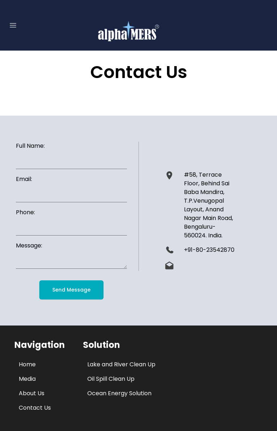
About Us (31, 393)
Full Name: (30, 146)
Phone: (25, 212)
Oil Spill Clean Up (111, 379)
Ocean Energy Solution (119, 393)
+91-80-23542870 (209, 250)
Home (27, 364)
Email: (24, 179)
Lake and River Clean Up (121, 364)
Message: (29, 245)
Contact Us (35, 408)
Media (27, 379)
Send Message (71, 289)
